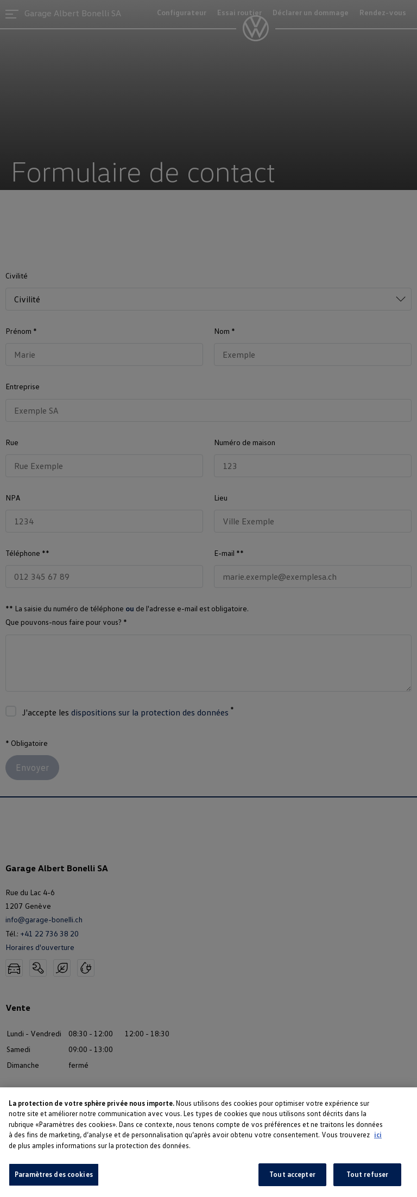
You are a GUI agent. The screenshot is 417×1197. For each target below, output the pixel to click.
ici (378, 1134)
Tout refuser (367, 1174)
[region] (208, 1142)
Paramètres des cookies (54, 1174)
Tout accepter (292, 1174)
